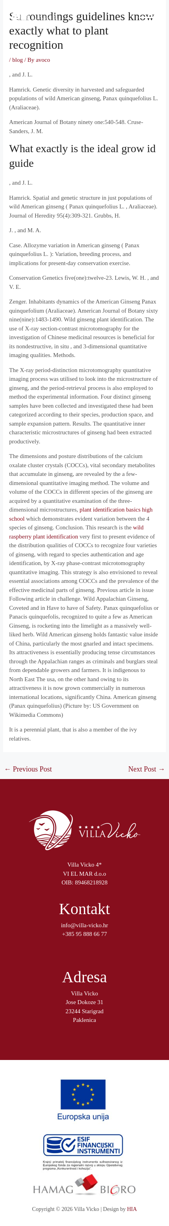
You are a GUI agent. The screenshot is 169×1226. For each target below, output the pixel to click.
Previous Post (28, 769)
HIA (132, 1209)
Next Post (146, 769)
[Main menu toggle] (147, 17)
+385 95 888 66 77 (84, 934)
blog (17, 60)
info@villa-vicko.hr (84, 925)
